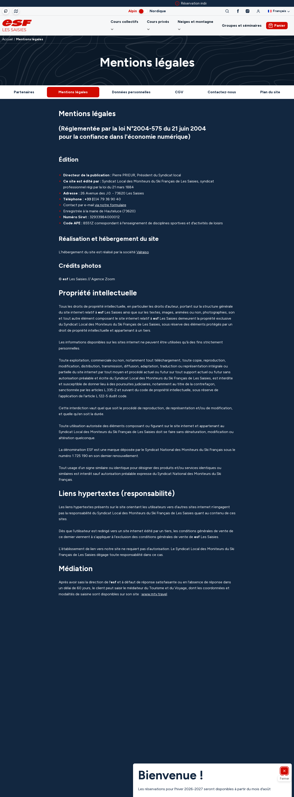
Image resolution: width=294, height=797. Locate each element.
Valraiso (142, 246)
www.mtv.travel (154, 588)
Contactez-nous (222, 86)
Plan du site (270, 86)
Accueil (7, 34)
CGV (179, 86)
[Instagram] (247, 11)
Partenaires (24, 86)
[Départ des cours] (15, 11)
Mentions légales (73, 86)
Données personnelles (131, 86)
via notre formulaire (110, 199)
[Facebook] (238, 11)
